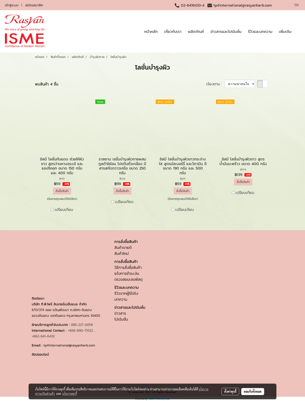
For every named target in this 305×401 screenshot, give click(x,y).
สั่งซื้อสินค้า (62, 191)
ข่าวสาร (120, 313)
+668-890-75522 (80, 330)
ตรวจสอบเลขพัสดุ (128, 279)
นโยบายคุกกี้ (69, 393)
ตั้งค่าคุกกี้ (230, 391)
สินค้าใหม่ (121, 253)
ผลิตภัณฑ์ (196, 31)
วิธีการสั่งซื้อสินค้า (128, 267)
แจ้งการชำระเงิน (126, 273)
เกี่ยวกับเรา (173, 31)
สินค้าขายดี (123, 247)
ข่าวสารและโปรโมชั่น (226, 31)
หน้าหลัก (151, 31)
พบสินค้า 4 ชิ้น (46, 84)
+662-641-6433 (43, 336)
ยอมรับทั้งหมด (253, 391)
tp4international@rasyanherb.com (243, 5)
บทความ (120, 299)
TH (294, 5)
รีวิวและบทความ (260, 31)
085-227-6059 (82, 324)
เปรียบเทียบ (64, 209)
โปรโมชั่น (121, 319)
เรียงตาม (215, 84)
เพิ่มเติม (285, 31)
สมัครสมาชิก (34, 5)
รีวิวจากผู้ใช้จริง (126, 293)
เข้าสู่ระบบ (11, 5)
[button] (298, 31)
